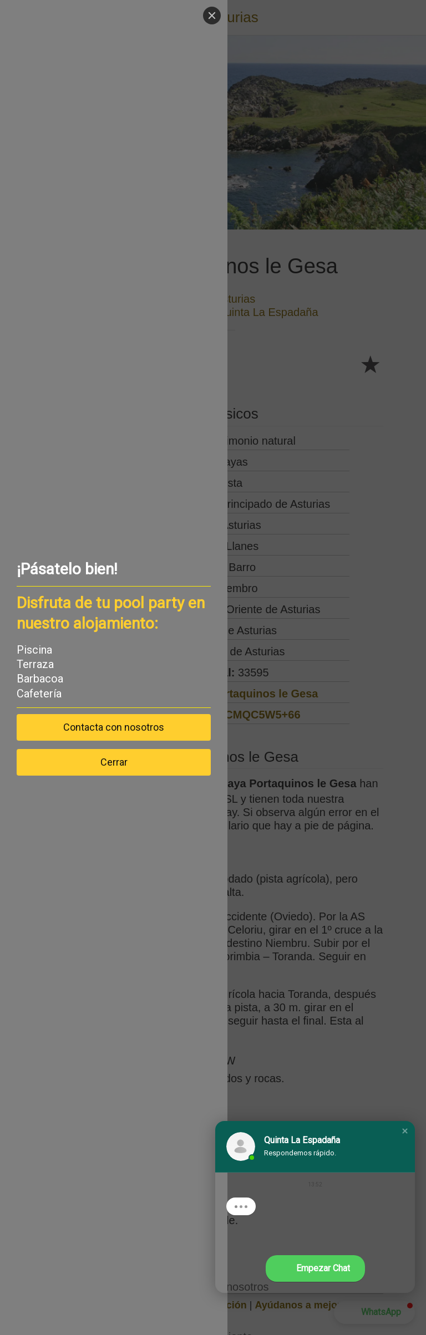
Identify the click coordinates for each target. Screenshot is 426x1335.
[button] (404, 1131)
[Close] (212, 15)
